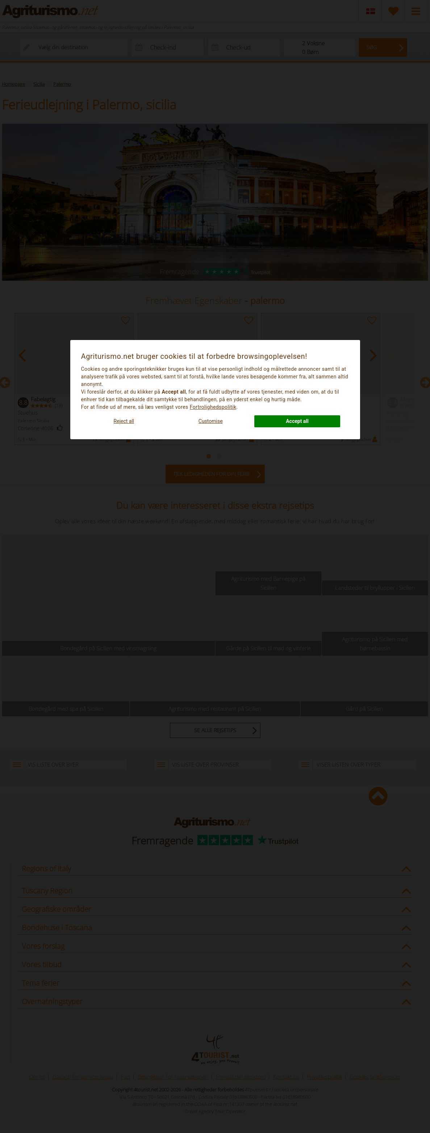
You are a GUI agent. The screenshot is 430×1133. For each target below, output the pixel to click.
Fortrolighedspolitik (213, 407)
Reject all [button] (124, 421)
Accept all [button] (297, 421)
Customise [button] (211, 421)
